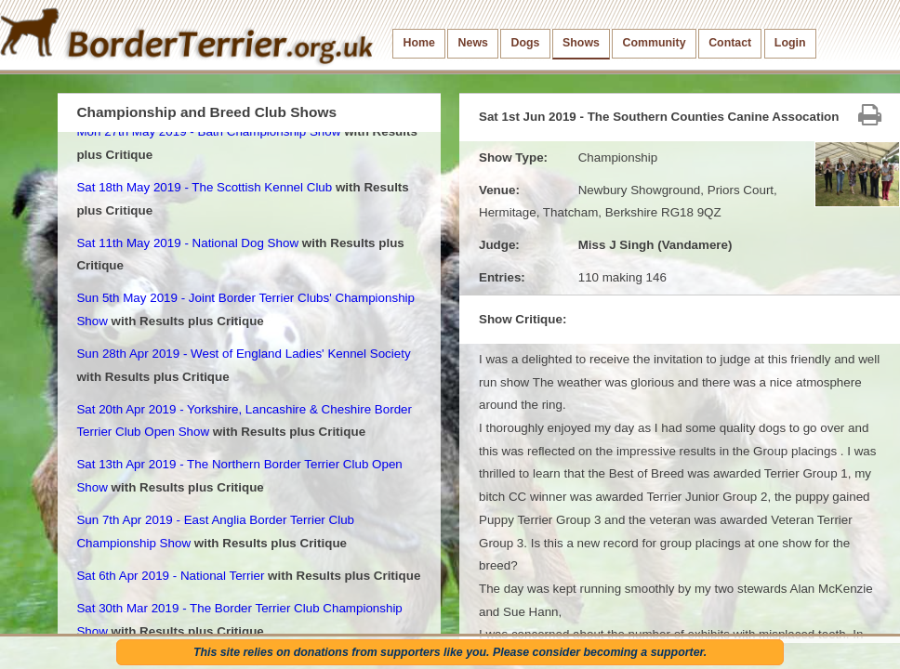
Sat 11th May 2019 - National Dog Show (187, 243)
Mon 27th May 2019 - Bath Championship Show (208, 131)
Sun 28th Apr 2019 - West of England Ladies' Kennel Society (243, 354)
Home (419, 42)
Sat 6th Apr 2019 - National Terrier (170, 576)
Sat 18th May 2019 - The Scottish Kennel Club (204, 187)
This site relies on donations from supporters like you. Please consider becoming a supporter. (450, 652)
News (473, 42)
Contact (729, 42)
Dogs (525, 42)
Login (790, 42)
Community (654, 42)
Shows (581, 42)
